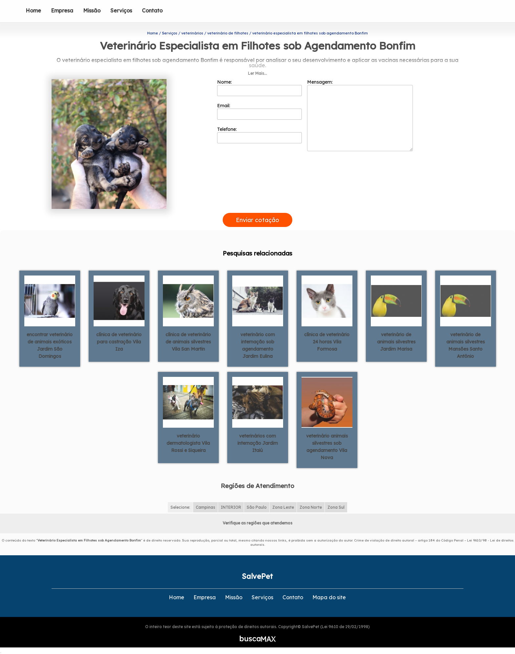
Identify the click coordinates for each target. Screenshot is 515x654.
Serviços (121, 10)
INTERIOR (231, 507)
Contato (152, 10)
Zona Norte (311, 507)
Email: (259, 111)
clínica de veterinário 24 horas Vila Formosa (326, 342)
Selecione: (180, 507)
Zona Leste (283, 507)
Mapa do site (329, 597)
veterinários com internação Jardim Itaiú (257, 443)
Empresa (62, 10)
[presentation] (257, 205)
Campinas (205, 507)
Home (33, 10)
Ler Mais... (257, 73)
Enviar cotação (257, 220)
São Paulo (257, 507)
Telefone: (259, 134)
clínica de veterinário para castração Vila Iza (119, 342)
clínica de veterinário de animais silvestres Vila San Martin (188, 342)
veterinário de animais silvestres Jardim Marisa (396, 342)
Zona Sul (336, 507)
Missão (92, 10)
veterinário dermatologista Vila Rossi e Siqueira (188, 443)
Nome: (259, 87)
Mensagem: (360, 115)
